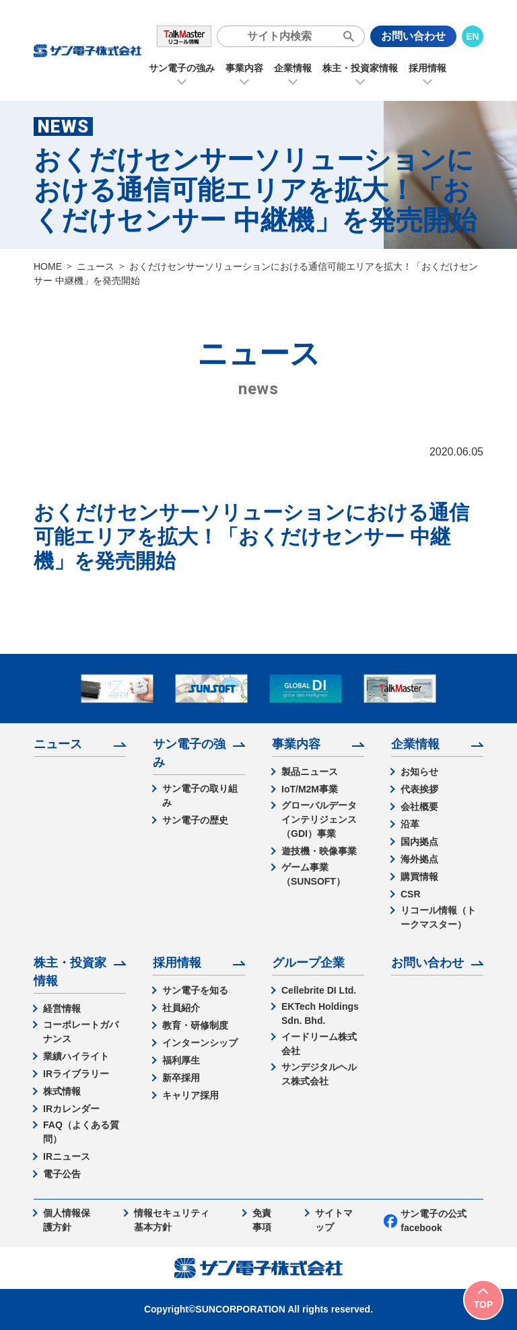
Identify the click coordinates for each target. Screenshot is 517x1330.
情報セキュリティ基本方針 (171, 1220)
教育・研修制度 (195, 1025)
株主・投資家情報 (360, 68)
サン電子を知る (195, 990)
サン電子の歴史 (195, 820)
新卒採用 (181, 1077)
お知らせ (419, 771)
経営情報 (62, 1008)
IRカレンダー (71, 1108)
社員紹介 (181, 1007)
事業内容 (244, 68)
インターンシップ (200, 1042)
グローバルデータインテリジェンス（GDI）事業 (319, 819)
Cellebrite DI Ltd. (318, 990)
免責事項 (261, 1220)
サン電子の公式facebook (425, 1220)
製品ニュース (309, 771)
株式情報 (62, 1091)
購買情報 (419, 876)
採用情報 (427, 68)
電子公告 (62, 1174)
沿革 (410, 824)
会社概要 (419, 806)
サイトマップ (334, 1220)
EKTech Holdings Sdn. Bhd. (320, 1013)
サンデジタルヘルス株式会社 (319, 1074)
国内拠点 (419, 841)
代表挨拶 (419, 789)
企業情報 (293, 68)
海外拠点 (419, 859)
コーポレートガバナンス (80, 1031)
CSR (411, 894)
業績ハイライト (76, 1056)
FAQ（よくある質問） (81, 1131)
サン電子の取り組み (200, 795)
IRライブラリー (76, 1073)
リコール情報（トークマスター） (438, 917)
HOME (48, 266)
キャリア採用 (190, 1095)
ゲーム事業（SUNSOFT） (313, 874)
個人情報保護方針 (66, 1220)
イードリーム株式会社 (319, 1043)
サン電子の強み (182, 68)
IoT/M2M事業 (309, 789)
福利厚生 (181, 1060)
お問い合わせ (413, 36)
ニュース (95, 266)
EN (472, 36)
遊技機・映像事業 (319, 851)
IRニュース (66, 1156)
